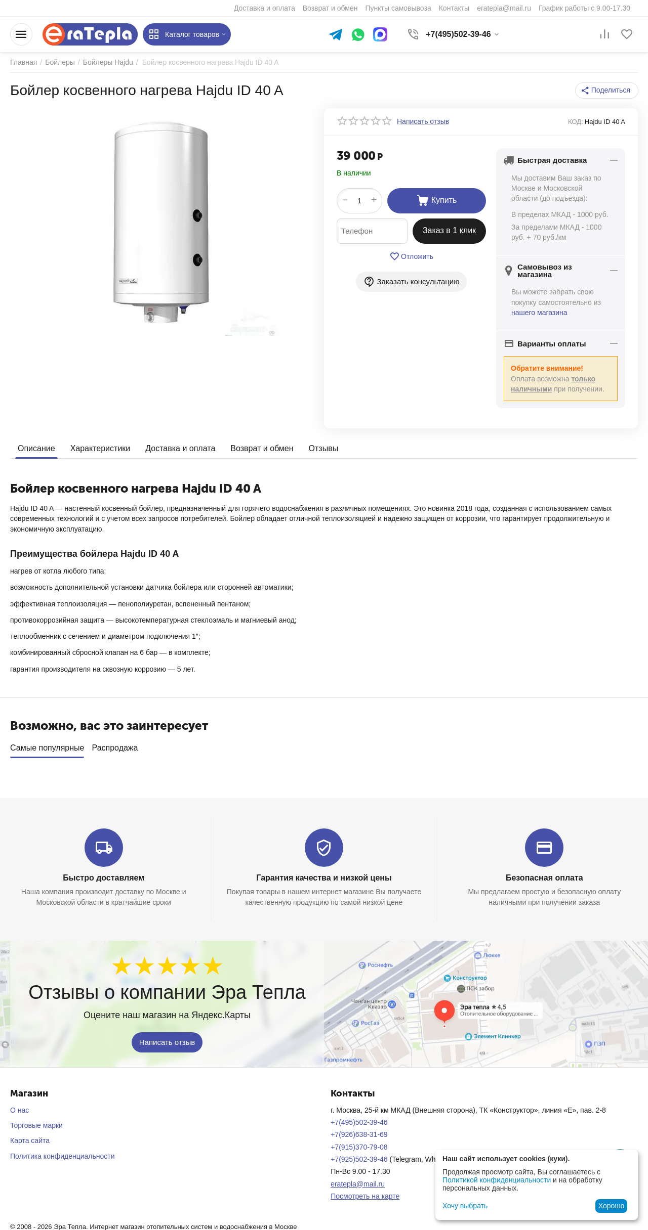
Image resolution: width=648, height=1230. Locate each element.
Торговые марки (36, 1122)
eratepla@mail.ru (358, 1180)
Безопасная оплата (544, 874)
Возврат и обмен (261, 448)
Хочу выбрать (465, 1206)
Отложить (411, 256)
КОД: (575, 121)
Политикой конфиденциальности (496, 1180)
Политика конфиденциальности (62, 1153)
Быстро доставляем (103, 874)
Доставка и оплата (180, 448)
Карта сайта (30, 1137)
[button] (607, 90)
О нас (19, 1107)
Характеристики (100, 448)
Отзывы (324, 448)
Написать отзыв (167, 1038)
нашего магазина (539, 313)
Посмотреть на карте (365, 1193)
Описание (36, 448)
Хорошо (611, 1206)
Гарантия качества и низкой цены (323, 874)
